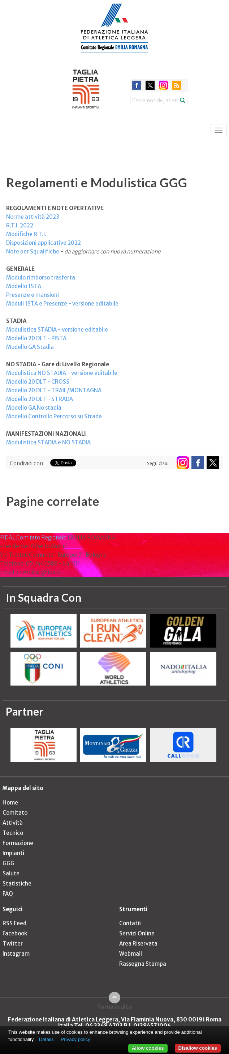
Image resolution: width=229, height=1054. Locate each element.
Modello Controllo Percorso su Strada (54, 416)
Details (46, 1039)
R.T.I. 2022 (19, 225)
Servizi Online (137, 933)
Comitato (15, 812)
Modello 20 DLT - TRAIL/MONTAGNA (53, 390)
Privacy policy (75, 1039)
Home (10, 802)
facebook (136, 85)
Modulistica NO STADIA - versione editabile (61, 373)
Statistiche (17, 883)
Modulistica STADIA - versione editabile (57, 329)
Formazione (18, 843)
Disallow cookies (197, 1048)
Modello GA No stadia (33, 407)
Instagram (16, 953)
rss (176, 85)
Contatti (130, 923)
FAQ (8, 893)
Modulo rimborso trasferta (40, 277)
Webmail (130, 953)
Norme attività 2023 (32, 216)
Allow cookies (148, 1048)
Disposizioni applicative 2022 (43, 242)
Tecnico (13, 832)
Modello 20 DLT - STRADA (39, 399)
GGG (8, 863)
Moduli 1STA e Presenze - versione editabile (62, 303)
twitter (150, 85)
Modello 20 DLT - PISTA (36, 338)
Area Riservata (138, 943)
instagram (163, 85)
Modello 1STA (23, 286)
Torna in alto (114, 1006)
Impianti (13, 853)
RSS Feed (14, 923)
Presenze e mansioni (32, 294)
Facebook (15, 933)
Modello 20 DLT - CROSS (37, 381)
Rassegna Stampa (142, 963)
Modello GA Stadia (30, 346)
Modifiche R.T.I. (26, 234)
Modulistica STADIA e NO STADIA (48, 442)
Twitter (13, 943)
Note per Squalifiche (32, 251)
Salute (11, 873)
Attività (13, 822)
